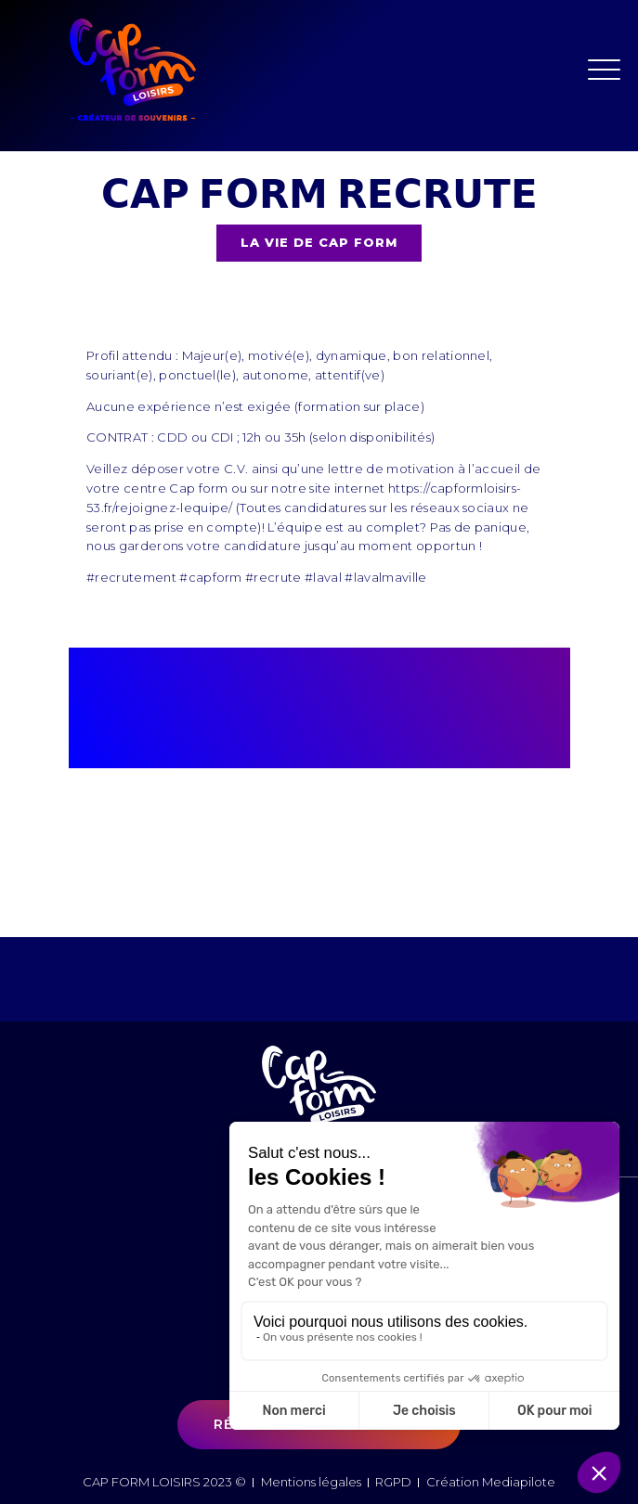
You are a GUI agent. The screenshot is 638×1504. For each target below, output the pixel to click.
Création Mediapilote (490, 1481)
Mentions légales (311, 1481)
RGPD (393, 1481)
